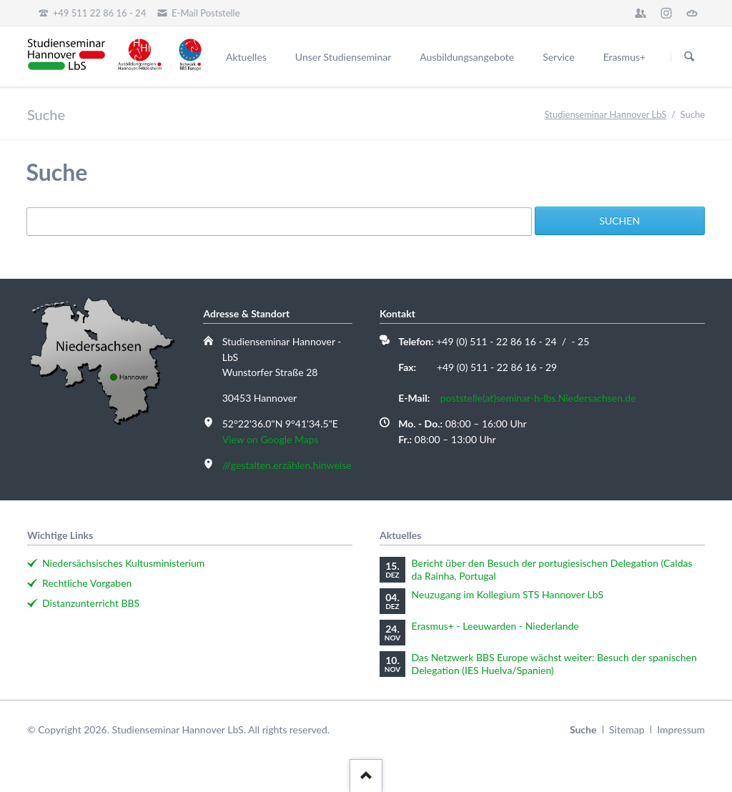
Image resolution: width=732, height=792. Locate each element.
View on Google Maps (270, 439)
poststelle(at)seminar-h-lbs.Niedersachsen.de (538, 398)
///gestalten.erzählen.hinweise (287, 465)
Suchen (689, 57)
